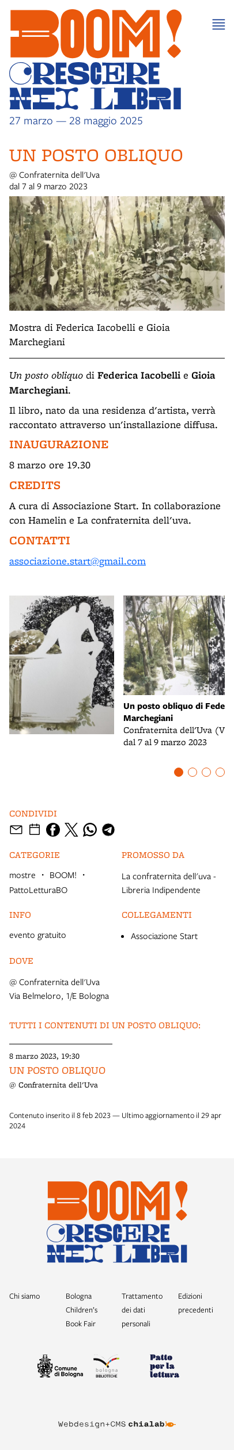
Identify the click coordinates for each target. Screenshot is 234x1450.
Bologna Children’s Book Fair (81, 1310)
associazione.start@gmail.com (77, 560)
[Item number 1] (178, 772)
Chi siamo (24, 1296)
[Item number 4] (220, 772)
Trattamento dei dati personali (142, 1310)
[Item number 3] (206, 772)
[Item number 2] (192, 772)
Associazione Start (164, 935)
